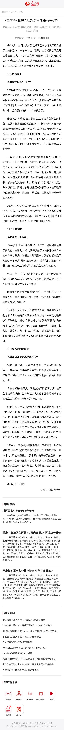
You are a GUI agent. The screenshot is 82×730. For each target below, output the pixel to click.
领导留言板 (40, 695)
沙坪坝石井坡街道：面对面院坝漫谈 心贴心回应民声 (27, 625)
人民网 (3, 12)
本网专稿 (9, 504)
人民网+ (19, 695)
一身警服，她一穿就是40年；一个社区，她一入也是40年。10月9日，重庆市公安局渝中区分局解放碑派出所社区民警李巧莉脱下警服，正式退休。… (32, 518)
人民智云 (8, 710)
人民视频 (51, 695)
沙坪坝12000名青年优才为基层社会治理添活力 (24, 648)
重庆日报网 (44, 38)
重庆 (21, 12)
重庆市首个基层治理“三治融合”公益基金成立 (24, 620)
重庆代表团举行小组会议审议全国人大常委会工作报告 (28, 664)
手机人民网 (29, 695)
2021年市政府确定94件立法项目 (17, 653)
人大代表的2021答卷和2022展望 (17, 642)
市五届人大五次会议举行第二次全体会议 (22, 637)
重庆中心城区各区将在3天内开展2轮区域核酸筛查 (32, 532)
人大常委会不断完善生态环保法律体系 (21, 670)
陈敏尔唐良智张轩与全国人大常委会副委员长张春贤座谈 (29, 659)
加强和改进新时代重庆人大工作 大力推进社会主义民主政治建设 (33, 631)
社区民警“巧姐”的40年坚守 (18, 510)
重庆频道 (12, 12)
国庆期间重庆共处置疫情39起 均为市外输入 (28, 570)
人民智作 (19, 710)
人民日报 (8, 695)
